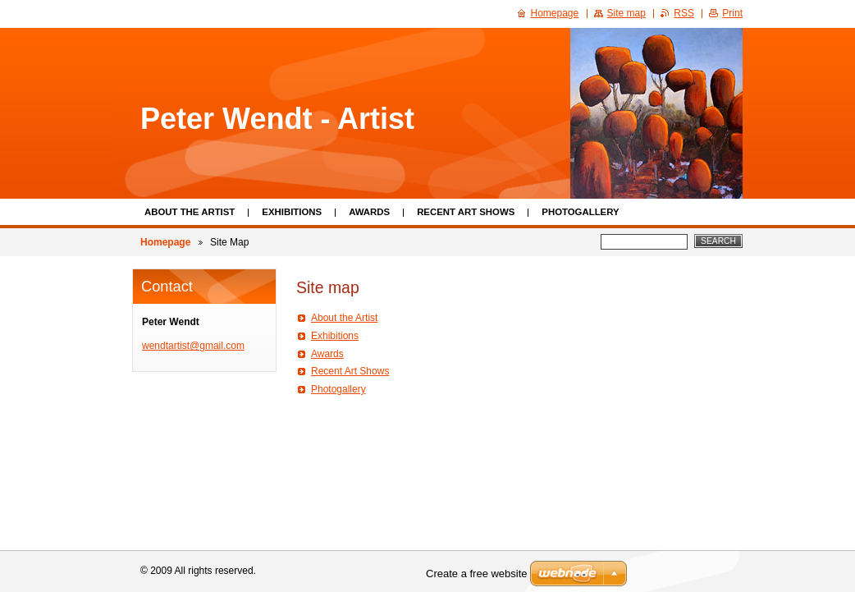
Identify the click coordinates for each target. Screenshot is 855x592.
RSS (684, 13)
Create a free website (477, 573)
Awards (369, 212)
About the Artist (189, 212)
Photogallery (580, 212)
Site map (626, 13)
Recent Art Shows (465, 212)
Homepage (165, 242)
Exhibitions (292, 212)
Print (732, 13)
